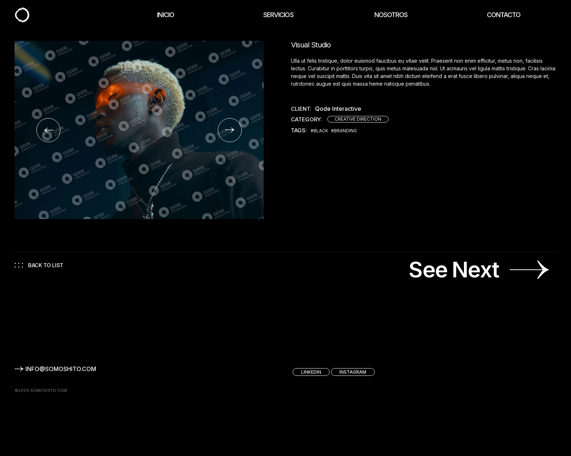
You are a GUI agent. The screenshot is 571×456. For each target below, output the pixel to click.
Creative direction (358, 119)
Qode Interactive (338, 109)
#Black (319, 131)
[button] (48, 130)
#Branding (344, 131)
